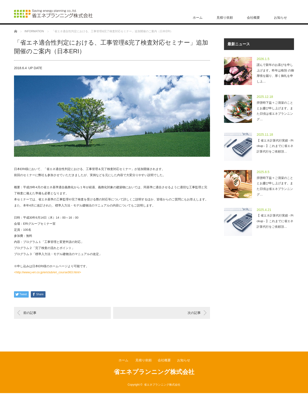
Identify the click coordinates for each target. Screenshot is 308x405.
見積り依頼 (225, 17)
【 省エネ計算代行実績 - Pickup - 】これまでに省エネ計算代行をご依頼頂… (275, 146)
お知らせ (280, 17)
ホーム (198, 17)
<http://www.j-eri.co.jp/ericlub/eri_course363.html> (47, 272)
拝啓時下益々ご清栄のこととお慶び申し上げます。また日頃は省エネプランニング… (275, 111)
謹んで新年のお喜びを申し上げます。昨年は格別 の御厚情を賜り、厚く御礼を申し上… (275, 73)
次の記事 (194, 313)
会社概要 (253, 17)
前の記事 (29, 313)
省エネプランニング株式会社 (154, 371)
